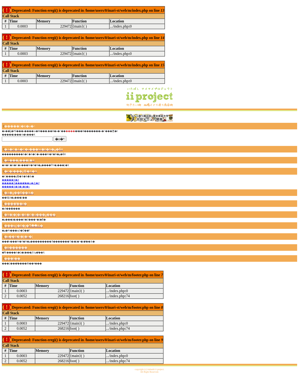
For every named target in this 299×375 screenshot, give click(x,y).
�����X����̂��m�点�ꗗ (20, 183)
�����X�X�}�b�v (16, 186)
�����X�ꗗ (10, 180)
